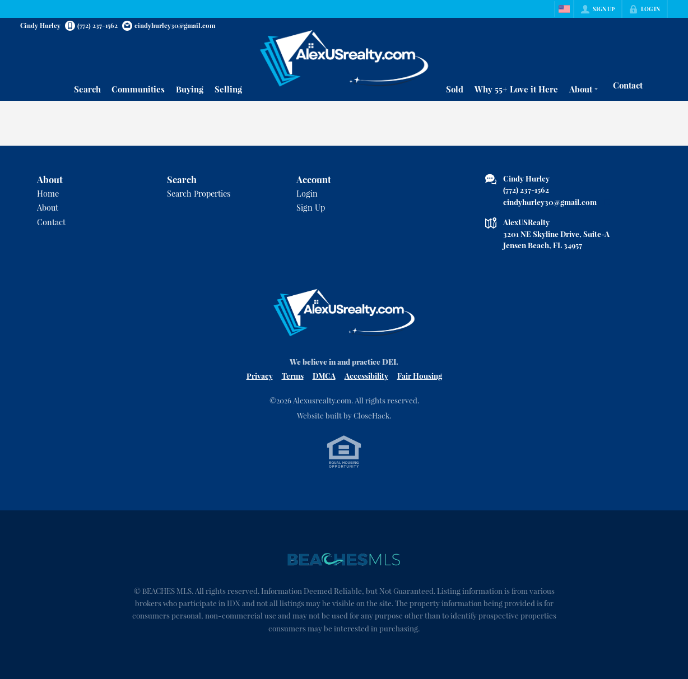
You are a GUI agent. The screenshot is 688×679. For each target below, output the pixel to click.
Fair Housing (419, 375)
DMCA (324, 375)
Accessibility (366, 375)
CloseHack (371, 415)
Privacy (260, 375)
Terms (293, 375)
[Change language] (564, 9)
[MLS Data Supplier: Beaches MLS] (344, 559)
